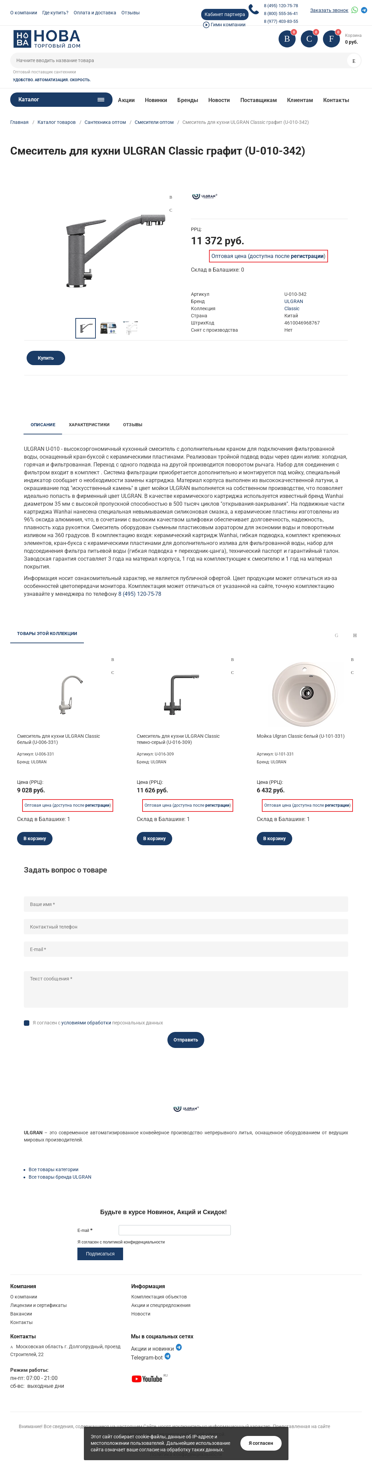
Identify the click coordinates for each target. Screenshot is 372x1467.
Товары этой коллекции (47, 633)
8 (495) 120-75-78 (281, 5)
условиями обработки (86, 1022)
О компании (23, 12)
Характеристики (89, 424)
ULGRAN (293, 301)
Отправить (186, 1039)
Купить (46, 358)
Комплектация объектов (159, 1296)
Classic (291, 308)
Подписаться (100, 1253)
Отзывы (130, 12)
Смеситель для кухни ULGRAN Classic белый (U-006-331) (58, 739)
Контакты (336, 100)
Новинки (156, 100)
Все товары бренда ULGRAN (60, 1177)
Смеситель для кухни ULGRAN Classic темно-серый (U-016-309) (178, 739)
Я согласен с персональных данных (98, 1022)
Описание (43, 424)
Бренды (187, 100)
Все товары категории (53, 1169)
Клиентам (300, 100)
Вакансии (21, 1314)
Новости (219, 100)
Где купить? (55, 12)
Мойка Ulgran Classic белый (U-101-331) (301, 736)
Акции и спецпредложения (161, 1305)
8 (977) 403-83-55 (281, 21)
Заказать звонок (329, 10)
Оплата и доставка (95, 12)
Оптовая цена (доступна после (267, 256)
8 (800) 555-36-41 (281, 13)
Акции (126, 100)
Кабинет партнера (225, 14)
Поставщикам (258, 100)
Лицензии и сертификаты (38, 1305)
